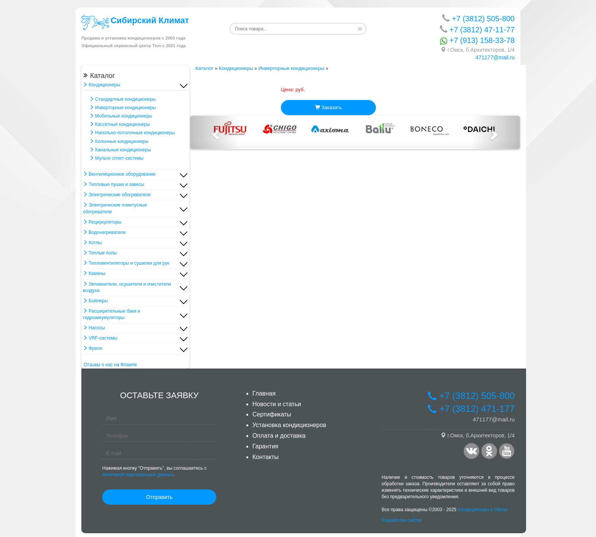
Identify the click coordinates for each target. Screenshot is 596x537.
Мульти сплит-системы (116, 158)
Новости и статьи (276, 404)
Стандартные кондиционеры (122, 99)
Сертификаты (271, 414)
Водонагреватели (104, 232)
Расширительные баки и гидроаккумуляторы (111, 314)
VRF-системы (100, 338)
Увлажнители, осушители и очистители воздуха (127, 287)
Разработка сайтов (402, 520)
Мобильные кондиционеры (120, 116)
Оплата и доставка (279, 435)
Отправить (159, 497)
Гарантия (265, 446)
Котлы (92, 242)
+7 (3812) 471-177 (471, 409)
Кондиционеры (101, 84)
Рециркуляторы (102, 222)
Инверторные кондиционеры (122, 107)
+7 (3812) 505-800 (478, 18)
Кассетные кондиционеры (119, 124)
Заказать (328, 107)
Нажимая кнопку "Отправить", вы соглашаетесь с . (154, 471)
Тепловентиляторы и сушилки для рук (126, 263)
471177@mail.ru (495, 57)
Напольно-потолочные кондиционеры (132, 132)
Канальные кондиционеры (120, 150)
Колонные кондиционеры (119, 141)
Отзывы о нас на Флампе (110, 364)
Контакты (265, 457)
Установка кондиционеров (289, 425)
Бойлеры (95, 300)
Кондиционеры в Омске (483, 509)
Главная (264, 393)
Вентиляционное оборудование (119, 174)
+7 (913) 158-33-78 (477, 40)
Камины (94, 273)
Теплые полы (100, 253)
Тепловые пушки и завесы (113, 184)
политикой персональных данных (137, 474)
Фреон (92, 348)
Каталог (204, 68)
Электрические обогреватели (117, 194)
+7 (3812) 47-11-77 (477, 29)
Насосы (94, 327)
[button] (214, 132)
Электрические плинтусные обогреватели (115, 208)
